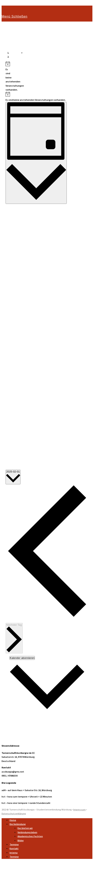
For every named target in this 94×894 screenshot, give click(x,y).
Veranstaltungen (19, 56)
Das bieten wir (25, 828)
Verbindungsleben (27, 832)
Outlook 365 (12, 726)
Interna (14, 852)
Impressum (79, 809)
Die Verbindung (18, 824)
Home (13, 820)
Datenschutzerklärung (14, 813)
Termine (14, 844)
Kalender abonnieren (22, 657)
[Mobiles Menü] (14, 16)
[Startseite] (15, 52)
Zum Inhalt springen (12, 3)
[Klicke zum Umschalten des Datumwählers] (13, 477)
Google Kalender (14, 717)
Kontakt (14, 848)
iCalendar (11, 722)
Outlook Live (12, 730)
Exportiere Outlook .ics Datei (21, 738)
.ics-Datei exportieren (17, 734)
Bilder (21, 840)
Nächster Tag (14, 637)
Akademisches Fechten (30, 836)
